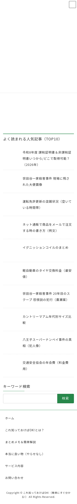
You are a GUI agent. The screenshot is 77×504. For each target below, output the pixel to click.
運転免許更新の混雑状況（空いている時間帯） (47, 204)
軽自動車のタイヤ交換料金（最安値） (47, 273)
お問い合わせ (14, 478)
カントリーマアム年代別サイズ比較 (47, 319)
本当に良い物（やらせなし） (25, 454)
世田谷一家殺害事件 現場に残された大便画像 (46, 181)
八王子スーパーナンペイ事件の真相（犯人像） (47, 342)
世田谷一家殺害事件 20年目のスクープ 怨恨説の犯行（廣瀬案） (46, 296)
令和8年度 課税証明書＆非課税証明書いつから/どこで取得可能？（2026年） (47, 158)
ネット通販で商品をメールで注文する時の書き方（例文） (47, 227)
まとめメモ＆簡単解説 (20, 442)
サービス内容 (14, 466)
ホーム (9, 418)
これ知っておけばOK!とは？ (24, 430)
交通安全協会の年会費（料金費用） (46, 365)
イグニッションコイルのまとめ (46, 247)
